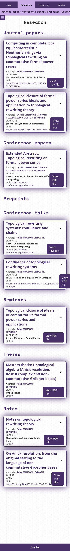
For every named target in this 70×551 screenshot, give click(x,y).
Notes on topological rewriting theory (23, 421)
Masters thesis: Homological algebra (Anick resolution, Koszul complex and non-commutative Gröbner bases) (31, 372)
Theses (11, 354)
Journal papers (11, 11)
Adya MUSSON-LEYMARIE (30, 71)
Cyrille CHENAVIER (27, 114)
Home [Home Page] (9, 5)
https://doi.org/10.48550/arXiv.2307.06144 (28, 484)
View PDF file (54, 82)
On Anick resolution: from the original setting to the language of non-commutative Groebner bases (31, 460)
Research (26, 5)
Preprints (53, 11)
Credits (35, 547)
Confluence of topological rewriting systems (28, 264)
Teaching (43, 5)
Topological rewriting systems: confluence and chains (27, 228)
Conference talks (26, 212)
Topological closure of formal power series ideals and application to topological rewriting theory (31, 103)
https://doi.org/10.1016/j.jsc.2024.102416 (28, 129)
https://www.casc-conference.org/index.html (19, 184)
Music (61, 5)
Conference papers (34, 11)
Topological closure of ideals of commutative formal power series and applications (30, 317)
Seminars (14, 299)
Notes (10, 408)
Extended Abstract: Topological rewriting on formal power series (27, 158)
